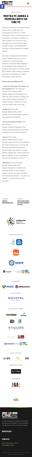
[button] (2, 6)
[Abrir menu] (28, 3)
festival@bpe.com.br (8, 445)
